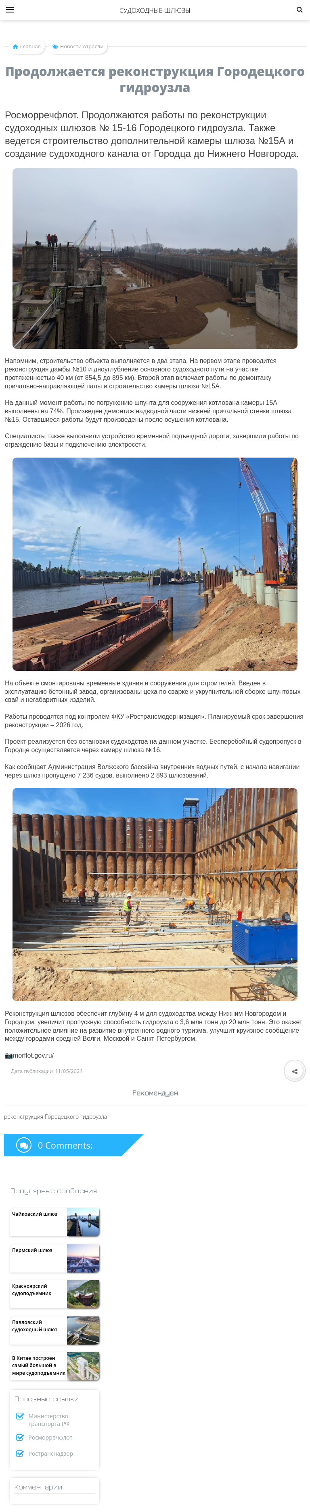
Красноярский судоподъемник (31, 1290)
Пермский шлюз (32, 1250)
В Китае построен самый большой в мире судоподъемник (38, 1365)
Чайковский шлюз (34, 1214)
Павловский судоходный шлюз (34, 1326)
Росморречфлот (51, 1437)
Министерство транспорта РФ (49, 1419)
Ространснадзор (51, 1453)
